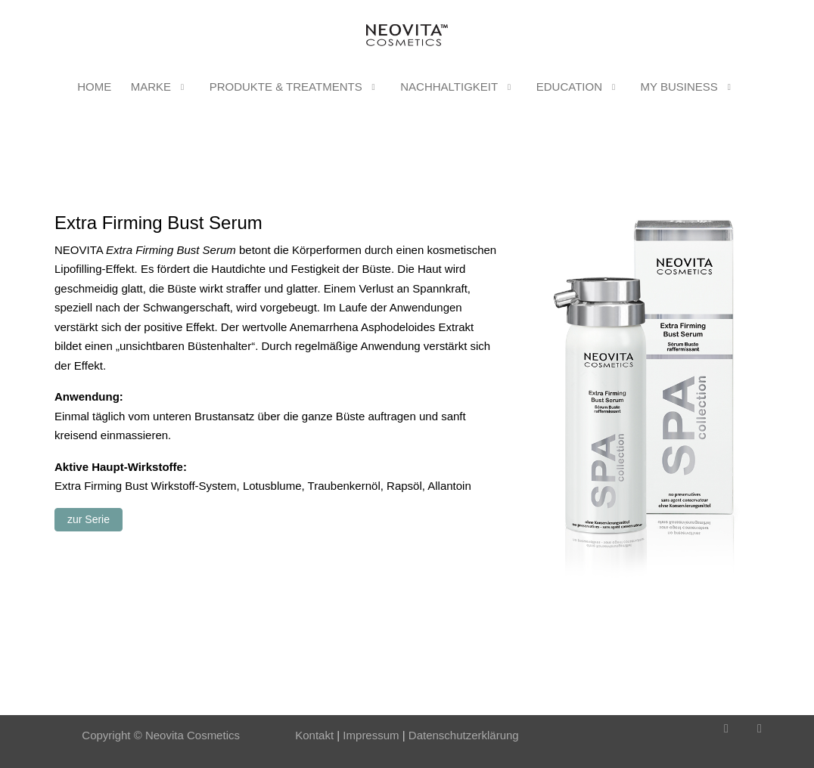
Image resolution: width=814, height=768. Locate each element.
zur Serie (88, 519)
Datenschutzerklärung (464, 735)
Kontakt (314, 735)
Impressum (369, 735)
